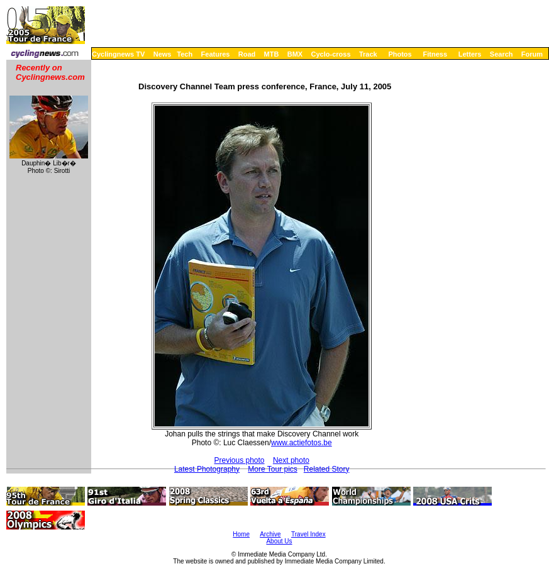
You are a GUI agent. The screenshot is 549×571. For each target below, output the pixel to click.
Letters (470, 54)
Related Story (327, 469)
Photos (399, 54)
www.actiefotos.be (301, 442)
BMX (294, 54)
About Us (279, 541)
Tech (184, 54)
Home (241, 534)
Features (215, 54)
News (162, 54)
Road (247, 54)
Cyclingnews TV (118, 54)
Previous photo (239, 460)
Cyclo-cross (331, 54)
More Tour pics (272, 469)
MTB (271, 54)
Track (368, 54)
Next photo (291, 460)
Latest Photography (207, 469)
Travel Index (308, 534)
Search (501, 54)
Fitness (435, 54)
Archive (270, 534)
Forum (532, 54)
